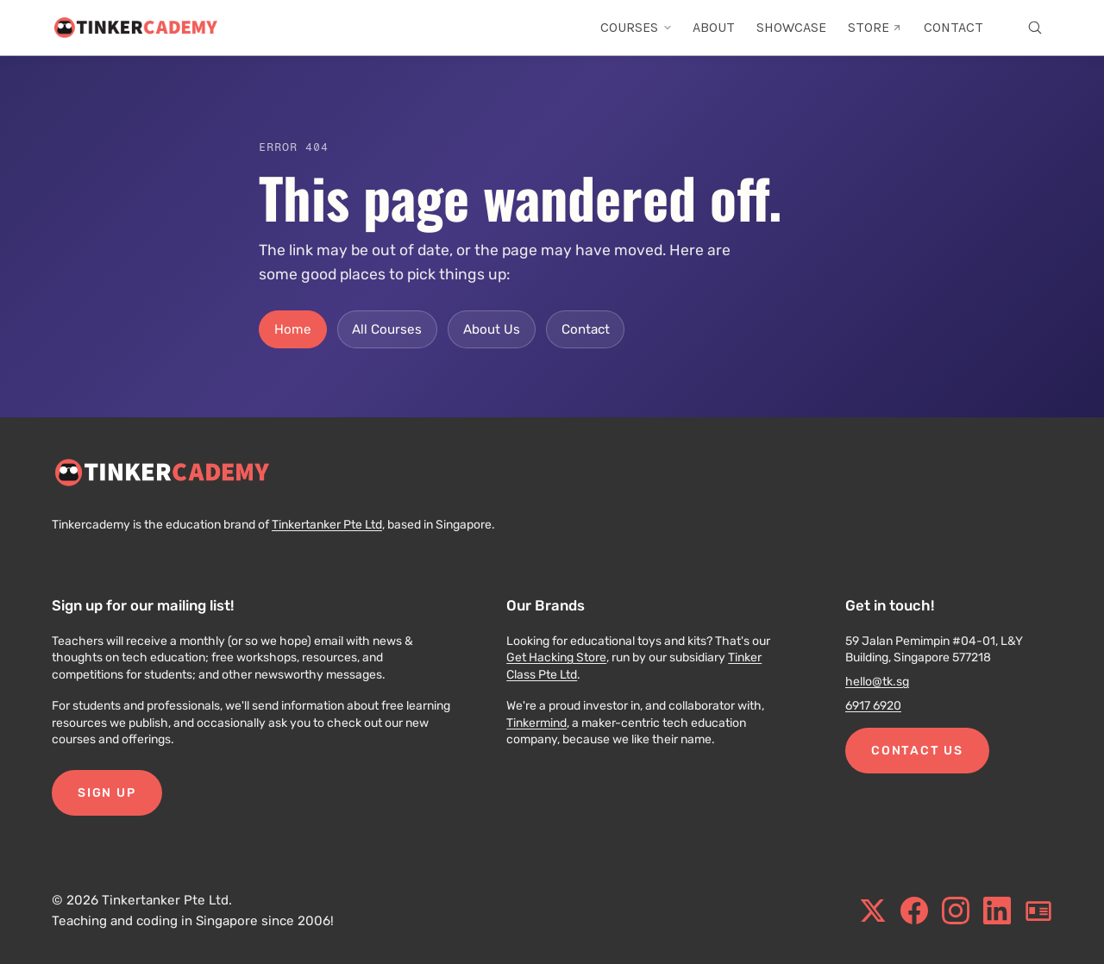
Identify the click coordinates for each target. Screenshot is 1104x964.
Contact (585, 329)
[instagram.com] (955, 910)
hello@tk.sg (877, 681)
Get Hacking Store (556, 657)
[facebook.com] (914, 910)
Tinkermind (536, 723)
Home (292, 329)
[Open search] (1035, 27)
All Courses (387, 329)
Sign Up (106, 793)
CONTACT (953, 27)
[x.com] (873, 910)
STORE (875, 27)
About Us (491, 329)
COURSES (636, 27)
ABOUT (714, 27)
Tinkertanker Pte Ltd (327, 524)
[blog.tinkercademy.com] (1038, 910)
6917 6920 (873, 705)
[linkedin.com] (997, 910)
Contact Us (917, 750)
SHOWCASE (791, 27)
